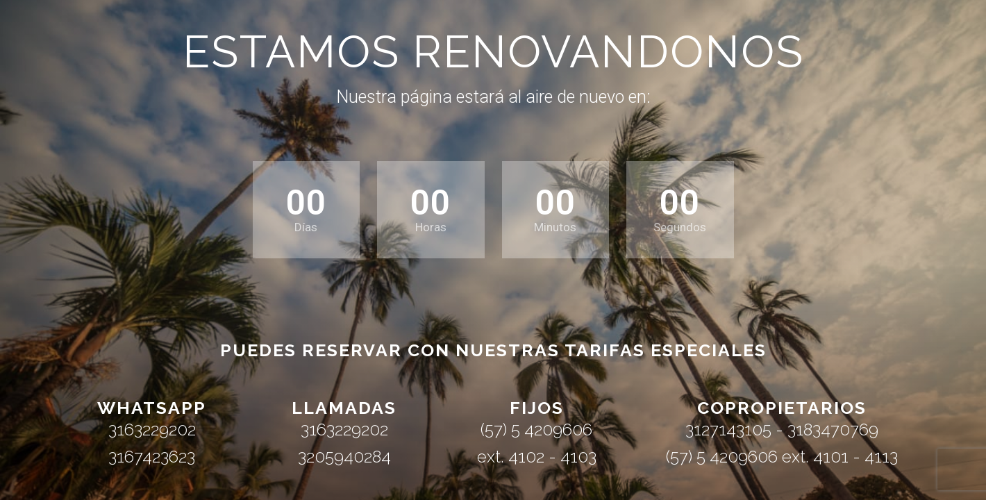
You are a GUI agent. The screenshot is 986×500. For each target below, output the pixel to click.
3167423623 (151, 457)
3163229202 (152, 429)
